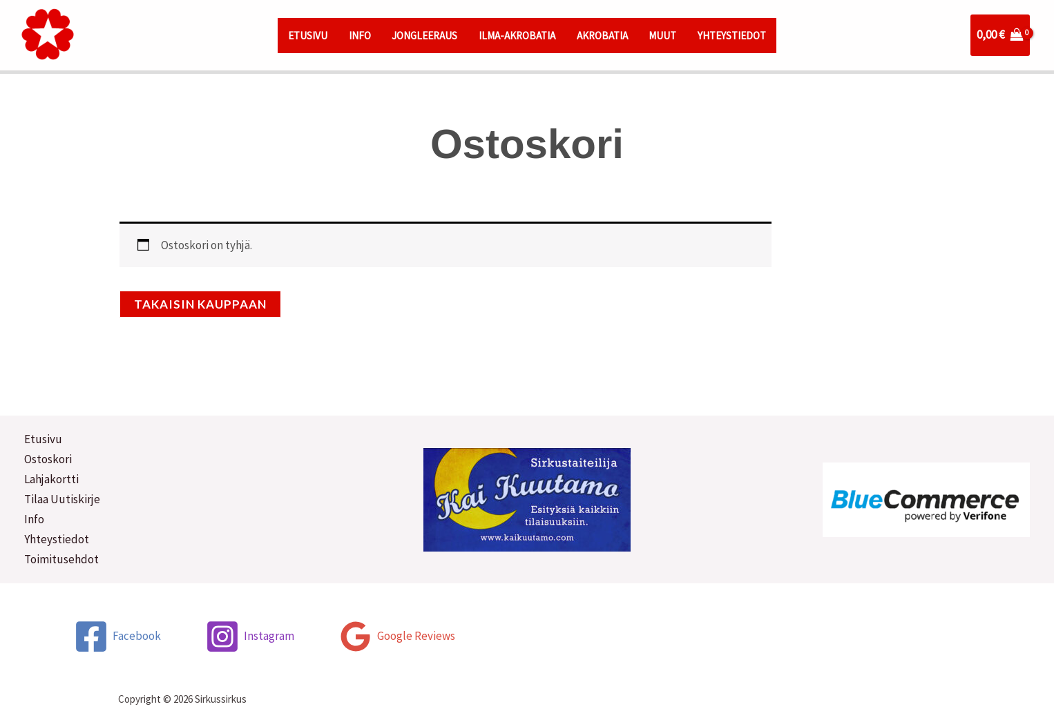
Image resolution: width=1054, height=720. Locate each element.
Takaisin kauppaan (200, 304)
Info (34, 519)
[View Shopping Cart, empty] (1000, 34)
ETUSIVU (307, 35)
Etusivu (43, 439)
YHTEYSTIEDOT (732, 35)
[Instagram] (249, 636)
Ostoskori (48, 459)
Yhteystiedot (56, 539)
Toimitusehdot (61, 559)
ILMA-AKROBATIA (517, 35)
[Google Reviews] (397, 636)
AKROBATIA (602, 35)
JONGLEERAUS (424, 35)
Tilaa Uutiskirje (62, 499)
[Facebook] (117, 636)
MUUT (662, 35)
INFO (360, 35)
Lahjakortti (51, 479)
